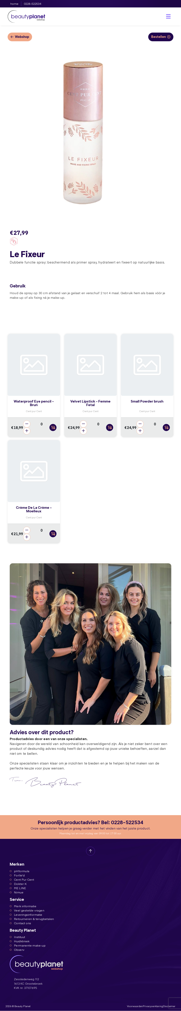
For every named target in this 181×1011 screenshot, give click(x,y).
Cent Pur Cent (22, 879)
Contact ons (20, 923)
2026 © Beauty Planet (17, 1006)
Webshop (20, 37)
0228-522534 (32, 3)
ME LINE (18, 888)
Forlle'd (17, 875)
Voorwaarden (135, 1006)
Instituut (17, 937)
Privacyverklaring (153, 1006)
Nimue (16, 892)
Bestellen (160, 37)
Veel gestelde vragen (27, 910)
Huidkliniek (19, 941)
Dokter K (18, 884)
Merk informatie (23, 906)
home (14, 3)
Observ (17, 950)
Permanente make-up (28, 945)
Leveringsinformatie (26, 915)
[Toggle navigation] (168, 16)
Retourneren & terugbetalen (32, 919)
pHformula (19, 871)
